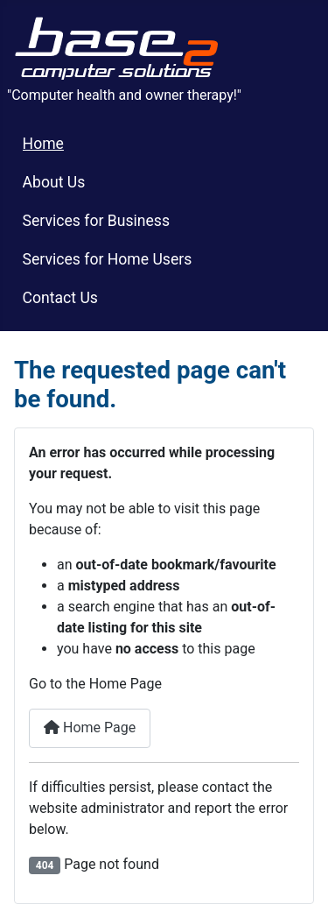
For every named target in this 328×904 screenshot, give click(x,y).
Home (43, 143)
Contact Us (60, 298)
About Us (54, 182)
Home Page (90, 727)
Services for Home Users (107, 259)
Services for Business (96, 221)
